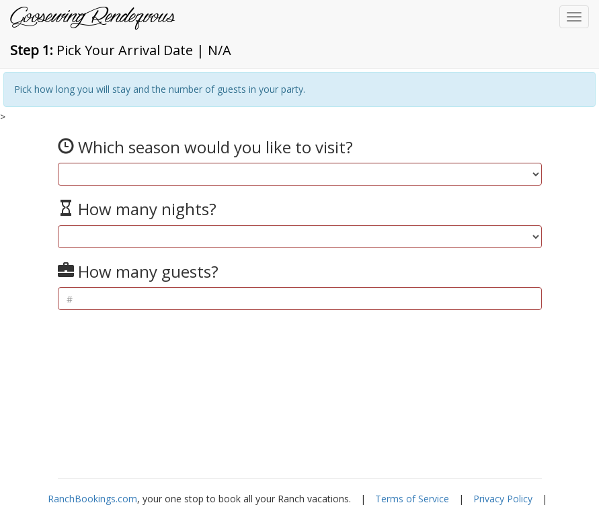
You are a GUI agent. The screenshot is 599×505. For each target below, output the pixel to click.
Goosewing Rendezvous (92, 17)
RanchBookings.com (92, 498)
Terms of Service (412, 498)
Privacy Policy (502, 498)
